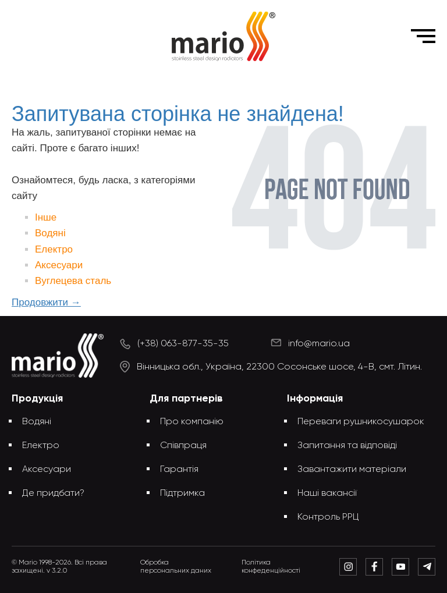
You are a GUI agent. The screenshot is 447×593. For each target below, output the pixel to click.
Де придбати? (53, 493)
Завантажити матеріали (351, 469)
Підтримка (182, 493)
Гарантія (179, 469)
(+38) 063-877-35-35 (183, 344)
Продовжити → (46, 302)
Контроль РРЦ (328, 517)
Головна (142, 81)
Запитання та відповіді (347, 445)
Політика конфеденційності (271, 566)
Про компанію (192, 422)
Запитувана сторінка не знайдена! (243, 81)
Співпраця (183, 445)
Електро (54, 249)
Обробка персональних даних (175, 566)
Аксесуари (59, 265)
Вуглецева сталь (73, 280)
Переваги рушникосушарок (360, 422)
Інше (45, 217)
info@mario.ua (319, 344)
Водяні (50, 233)
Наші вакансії (327, 493)
